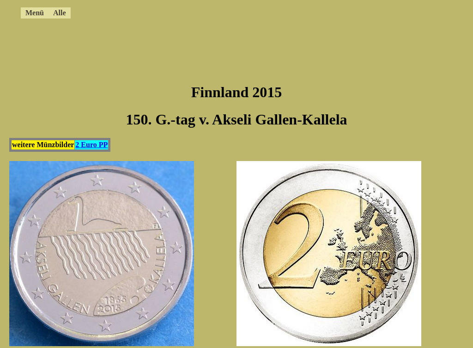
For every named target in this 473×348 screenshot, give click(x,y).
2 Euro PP (91, 145)
